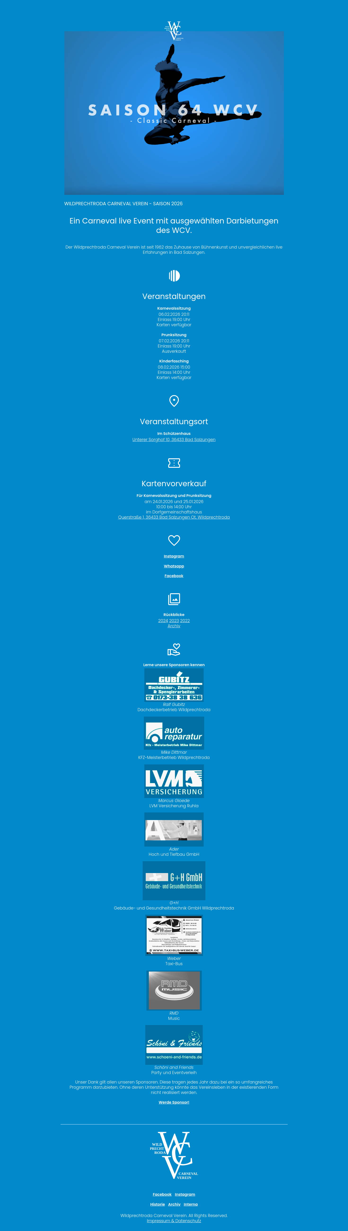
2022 (185, 621)
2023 (174, 621)
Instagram (174, 556)
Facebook (174, 576)
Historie (157, 1204)
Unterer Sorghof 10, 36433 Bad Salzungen (174, 439)
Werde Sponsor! (174, 1102)
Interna (191, 1204)
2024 (163, 621)
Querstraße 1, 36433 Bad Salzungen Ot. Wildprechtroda (174, 517)
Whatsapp (174, 566)
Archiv (174, 626)
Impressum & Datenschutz (174, 1221)
